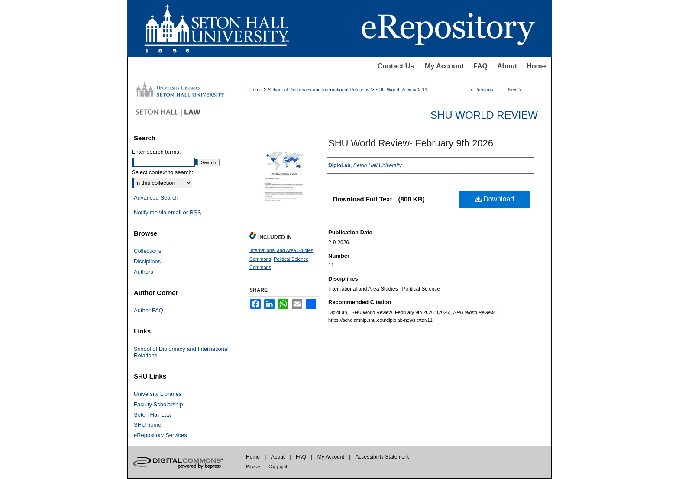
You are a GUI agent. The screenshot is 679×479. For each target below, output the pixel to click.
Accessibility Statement (382, 457)
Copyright (277, 466)
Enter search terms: (156, 152)
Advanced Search (156, 197)
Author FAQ (148, 310)
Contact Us (396, 66)
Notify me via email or (167, 212)
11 (424, 89)
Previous (484, 89)
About (507, 66)
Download (494, 199)
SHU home (148, 424)
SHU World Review (395, 89)
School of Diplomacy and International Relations (318, 89)
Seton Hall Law (152, 414)
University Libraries (158, 394)
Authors (143, 272)
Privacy (253, 466)
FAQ (480, 66)
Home (536, 66)
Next (513, 89)
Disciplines (147, 261)
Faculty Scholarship (158, 404)
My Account (444, 66)
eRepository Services (160, 435)
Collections (148, 251)
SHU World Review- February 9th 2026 (410, 143)
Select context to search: (162, 172)
